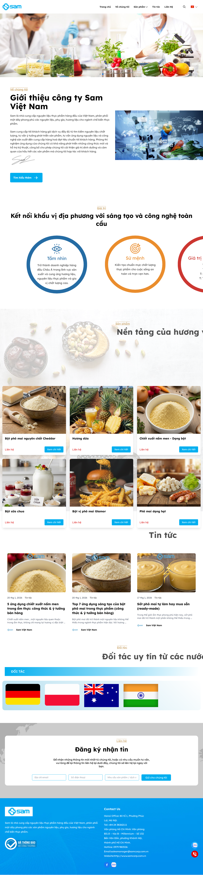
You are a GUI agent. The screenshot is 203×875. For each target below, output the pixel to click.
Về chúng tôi (122, 6)
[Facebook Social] (107, 865)
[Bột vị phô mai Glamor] (101, 610)
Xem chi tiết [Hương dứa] (121, 546)
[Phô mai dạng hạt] (169, 610)
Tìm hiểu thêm (26, 177)
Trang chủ (105, 6)
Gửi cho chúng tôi (156, 777)
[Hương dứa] (101, 537)
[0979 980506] (195, 854)
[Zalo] (195, 845)
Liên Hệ (168, 6)
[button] (100, 74)
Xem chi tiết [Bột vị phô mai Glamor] (121, 619)
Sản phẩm (141, 6)
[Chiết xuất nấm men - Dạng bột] (169, 537)
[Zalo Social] (113, 865)
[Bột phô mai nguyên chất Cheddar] (34, 537)
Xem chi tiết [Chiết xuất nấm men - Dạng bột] (189, 546)
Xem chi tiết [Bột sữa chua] (54, 619)
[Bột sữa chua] (34, 610)
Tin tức (156, 6)
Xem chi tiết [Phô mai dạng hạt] (189, 619)
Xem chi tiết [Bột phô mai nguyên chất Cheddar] (54, 546)
